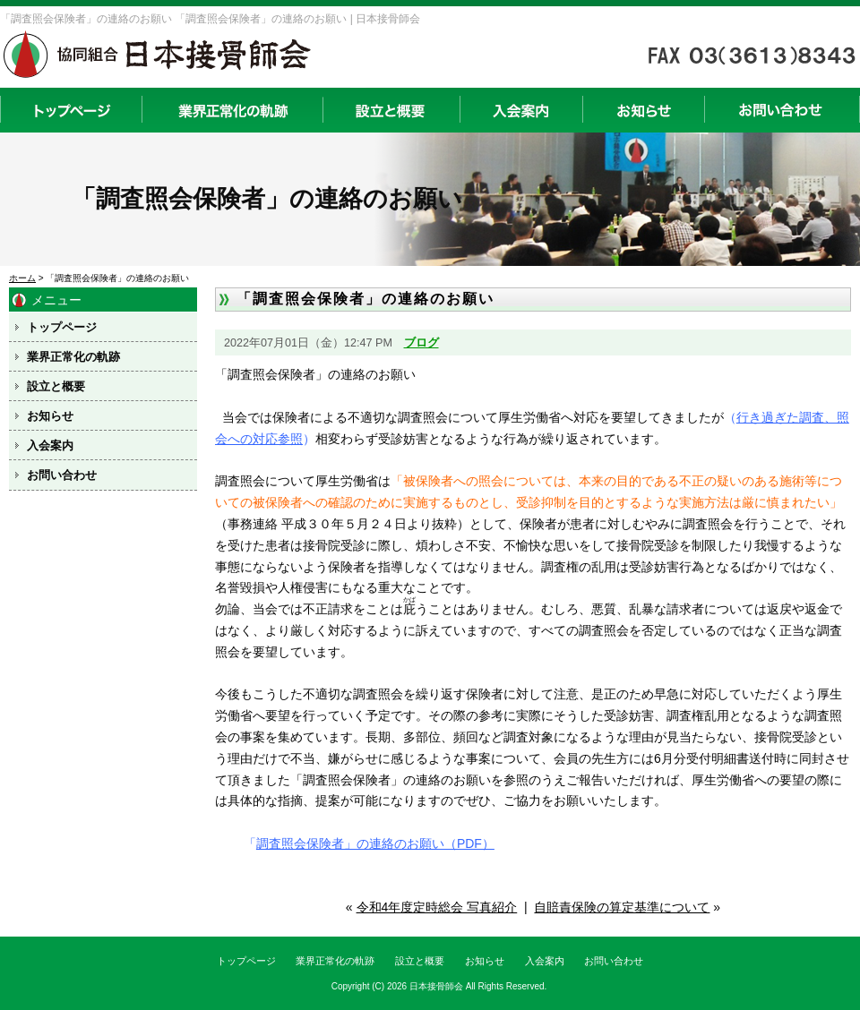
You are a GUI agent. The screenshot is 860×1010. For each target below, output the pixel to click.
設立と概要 (391, 110)
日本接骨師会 (436, 986)
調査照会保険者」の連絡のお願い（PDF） (375, 843)
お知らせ (643, 110)
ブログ (421, 343)
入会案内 (521, 110)
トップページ (71, 110)
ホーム (22, 278)
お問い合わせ (782, 110)
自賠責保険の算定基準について (622, 907)
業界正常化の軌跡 (232, 110)
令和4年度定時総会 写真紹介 (437, 907)
